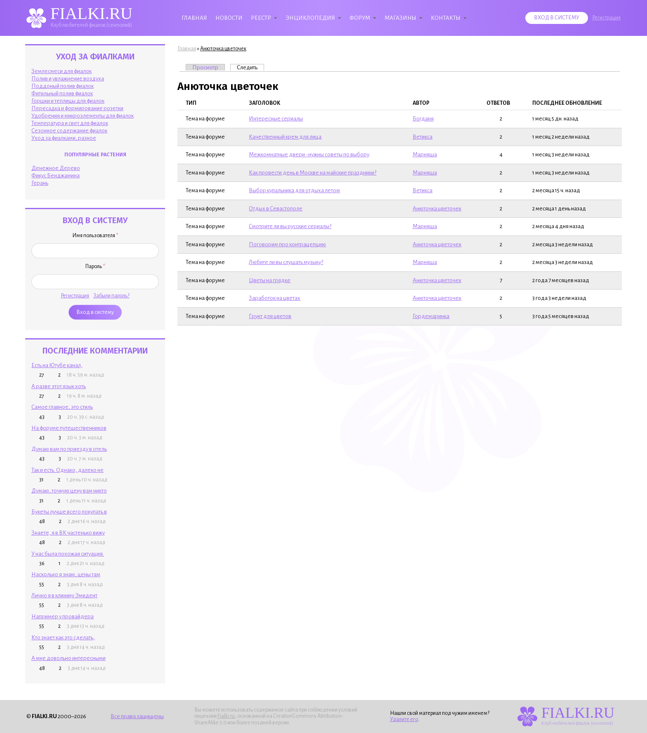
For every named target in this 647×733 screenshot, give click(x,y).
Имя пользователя (95, 235)
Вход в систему (556, 18)
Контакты (445, 18)
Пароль (95, 266)
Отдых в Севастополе (275, 208)
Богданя (423, 118)
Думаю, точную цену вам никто (69, 491)
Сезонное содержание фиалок (69, 130)
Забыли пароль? (111, 296)
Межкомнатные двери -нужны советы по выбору (309, 154)
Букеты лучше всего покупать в (69, 512)
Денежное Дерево (55, 168)
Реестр (261, 18)
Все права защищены (137, 716)
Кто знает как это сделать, (63, 637)
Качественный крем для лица (285, 137)
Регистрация (606, 18)
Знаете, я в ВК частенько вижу (68, 533)
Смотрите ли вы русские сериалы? (290, 226)
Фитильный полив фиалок (62, 93)
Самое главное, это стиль (62, 407)
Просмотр (205, 67)
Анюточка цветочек (223, 49)
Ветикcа (422, 137)
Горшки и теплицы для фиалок (67, 101)
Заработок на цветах (274, 298)
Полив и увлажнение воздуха (67, 78)
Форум (359, 18)
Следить (250, 67)
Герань (39, 183)
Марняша (425, 154)
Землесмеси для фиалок (61, 71)
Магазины (400, 18)
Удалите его (404, 719)
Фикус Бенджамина (55, 175)
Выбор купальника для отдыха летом (294, 190)
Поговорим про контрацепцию (287, 244)
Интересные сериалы (276, 118)
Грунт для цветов (270, 316)
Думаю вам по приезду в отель (69, 449)
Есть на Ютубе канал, (57, 365)
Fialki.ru (226, 716)
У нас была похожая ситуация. (67, 554)
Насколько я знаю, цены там (65, 574)
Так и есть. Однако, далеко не (67, 470)
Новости (229, 18)
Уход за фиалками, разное (63, 138)
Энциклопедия (310, 18)
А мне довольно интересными (68, 658)
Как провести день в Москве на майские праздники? (312, 173)
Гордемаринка (431, 316)
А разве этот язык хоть (58, 386)
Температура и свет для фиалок (69, 123)
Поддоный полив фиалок (62, 86)
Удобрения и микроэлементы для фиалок (82, 116)
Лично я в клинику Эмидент (64, 595)
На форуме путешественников (68, 428)
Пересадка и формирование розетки (77, 108)
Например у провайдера (62, 616)
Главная (194, 18)
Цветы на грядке (269, 280)
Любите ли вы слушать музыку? (286, 262)
